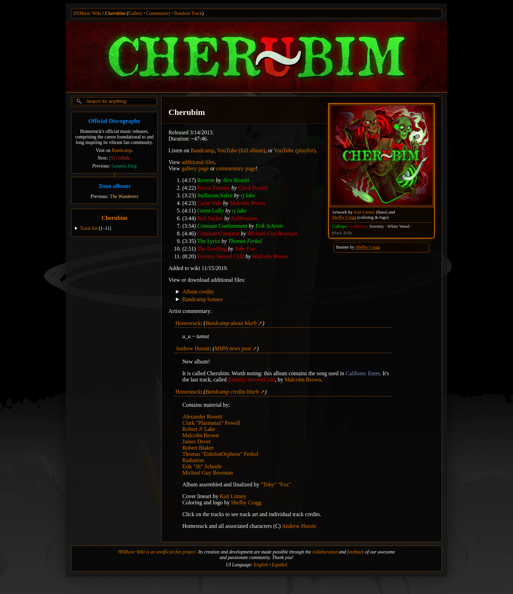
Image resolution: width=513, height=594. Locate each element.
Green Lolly (210, 211)
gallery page (195, 168)
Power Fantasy (213, 188)
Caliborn (358, 226)
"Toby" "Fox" (276, 484)
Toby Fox (245, 249)
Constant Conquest (218, 233)
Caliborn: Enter (363, 373)
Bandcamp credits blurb (232, 392)
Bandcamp (122, 150)
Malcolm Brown (248, 203)
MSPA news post (233, 348)
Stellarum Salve (215, 195)
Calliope (339, 226)
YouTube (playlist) (294, 150)
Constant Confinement (222, 226)
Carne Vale (209, 203)
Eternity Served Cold (220, 256)
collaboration (325, 552)
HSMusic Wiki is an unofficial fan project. (157, 552)
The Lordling (212, 249)
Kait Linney (364, 212)
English (261, 564)
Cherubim (115, 13)
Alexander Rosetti (202, 417)
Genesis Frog (124, 166)
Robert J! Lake (198, 429)
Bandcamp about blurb (231, 323)
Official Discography (114, 121)
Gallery (135, 13)
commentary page (236, 168)
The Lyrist (208, 241)
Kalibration (244, 218)
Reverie (206, 180)
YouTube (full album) (241, 150)
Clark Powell (253, 188)
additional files (198, 162)
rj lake (248, 195)
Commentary (158, 13)
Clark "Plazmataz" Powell (211, 423)
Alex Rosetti (236, 180)
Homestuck (188, 323)
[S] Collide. (120, 158)
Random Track (188, 13)
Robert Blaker (198, 448)
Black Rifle (342, 233)
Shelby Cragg (344, 217)
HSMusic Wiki (87, 13)
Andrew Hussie (192, 348)
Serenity (376, 226)
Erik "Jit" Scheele (201, 466)
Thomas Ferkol (245, 241)
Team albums (114, 186)
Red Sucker (210, 218)
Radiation (193, 460)
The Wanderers (124, 196)
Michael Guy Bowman (272, 233)
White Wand (398, 226)
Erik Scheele (269, 226)
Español (279, 564)
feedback (355, 552)
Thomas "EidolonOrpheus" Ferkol (220, 454)
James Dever (196, 441)
